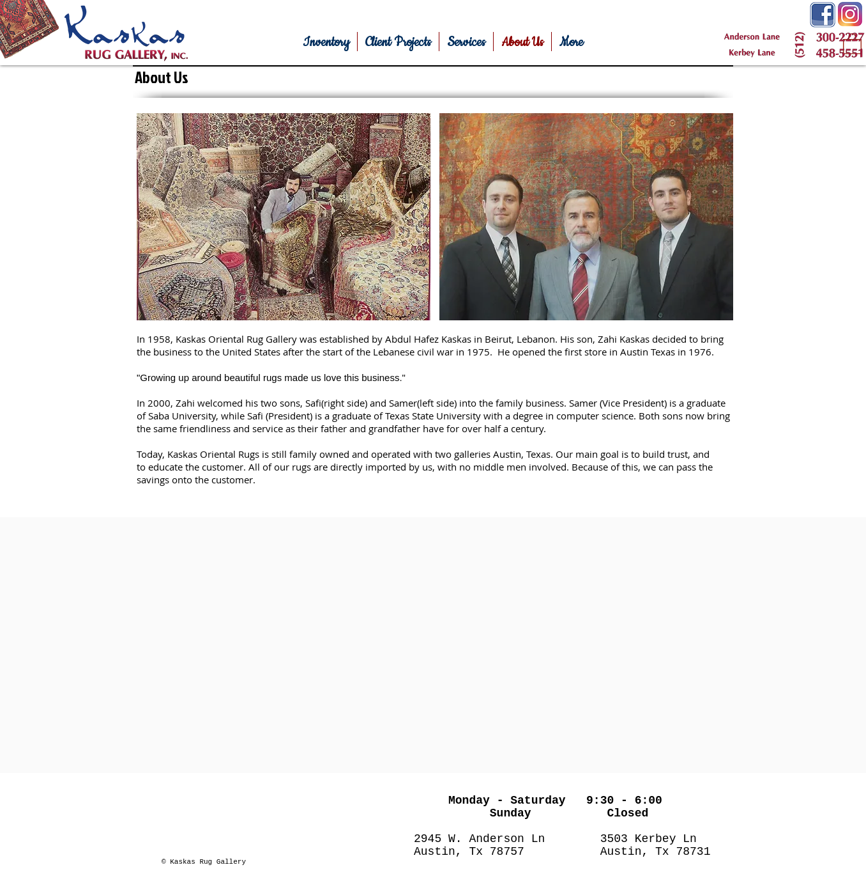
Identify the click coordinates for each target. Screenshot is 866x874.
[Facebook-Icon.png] (822, 14)
